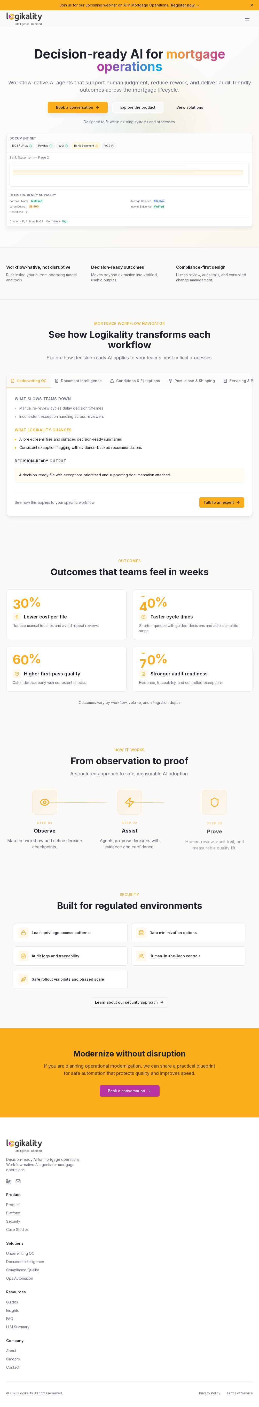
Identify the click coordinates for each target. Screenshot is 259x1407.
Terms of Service (239, 1393)
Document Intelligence (25, 1261)
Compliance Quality (22, 1270)
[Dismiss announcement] (252, 5)
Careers (13, 1359)
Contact (12, 1367)
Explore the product (137, 109)
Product (13, 1204)
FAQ (9, 1318)
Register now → (185, 5)
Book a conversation (77, 109)
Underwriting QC (20, 1253)
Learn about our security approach (129, 1002)
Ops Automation (19, 1278)
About (11, 1350)
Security (13, 1221)
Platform (13, 1213)
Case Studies (17, 1229)
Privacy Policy (209, 1393)
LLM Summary (17, 1327)
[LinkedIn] (8, 1181)
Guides (12, 1302)
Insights (12, 1310)
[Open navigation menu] (247, 18)
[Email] (18, 1181)
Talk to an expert (221, 502)
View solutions (189, 109)
